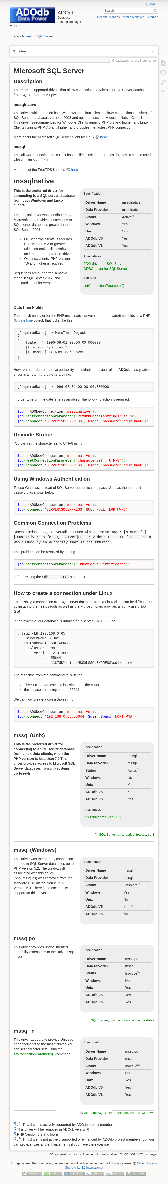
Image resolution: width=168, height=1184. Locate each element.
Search (155, 10)
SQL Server (107, 834)
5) (138, 972)
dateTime (26, 320)
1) (133, 215)
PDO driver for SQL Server (104, 264)
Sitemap (152, 17)
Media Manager (133, 17)
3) (139, 883)
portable (148, 1020)
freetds (141, 834)
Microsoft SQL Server (37, 36)
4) (131, 905)
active (130, 834)
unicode (122, 1113)
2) (138, 769)
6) (138, 1064)
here (103, 137)
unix (121, 834)
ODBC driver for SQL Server (105, 269)
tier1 (151, 834)
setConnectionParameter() (104, 286)
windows (123, 1020)
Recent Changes (108, 17)
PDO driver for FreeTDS (102, 817)
